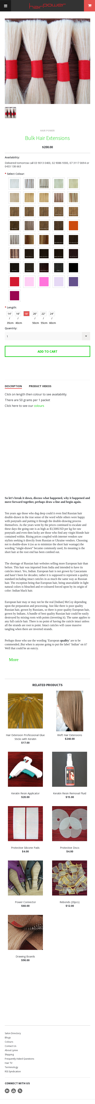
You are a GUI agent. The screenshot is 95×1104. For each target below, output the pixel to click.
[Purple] (73, 275)
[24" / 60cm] (52, 306)
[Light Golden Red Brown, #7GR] (73, 219)
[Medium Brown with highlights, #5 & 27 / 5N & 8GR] (14, 247)
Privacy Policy (37, 1101)
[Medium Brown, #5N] (29, 247)
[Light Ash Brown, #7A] (44, 219)
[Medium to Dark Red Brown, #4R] (73, 247)
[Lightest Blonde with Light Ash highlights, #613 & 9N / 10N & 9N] (59, 191)
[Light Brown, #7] (14, 219)
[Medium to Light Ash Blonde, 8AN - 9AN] (29, 205)
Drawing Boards (25, 949)
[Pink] (44, 275)
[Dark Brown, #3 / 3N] (14, 261)
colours (39, 399)
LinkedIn (7, 1084)
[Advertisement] (47, 989)
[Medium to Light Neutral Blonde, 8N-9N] (14, 205)
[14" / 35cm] (10, 306)
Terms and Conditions (16, 1101)
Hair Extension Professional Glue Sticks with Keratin (25, 730)
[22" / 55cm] (43, 306)
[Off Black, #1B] (59, 261)
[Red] (14, 275)
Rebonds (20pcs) (70, 895)
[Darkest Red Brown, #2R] (44, 261)
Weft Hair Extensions (69, 728)
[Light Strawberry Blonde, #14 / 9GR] (44, 191)
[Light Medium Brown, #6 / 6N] (59, 233)
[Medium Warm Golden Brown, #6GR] (73, 233)
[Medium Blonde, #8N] (59, 205)
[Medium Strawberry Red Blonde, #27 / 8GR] (73, 205)
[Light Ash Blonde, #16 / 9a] (14, 191)
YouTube (13, 1084)
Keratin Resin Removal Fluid (69, 786)
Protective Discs (69, 840)
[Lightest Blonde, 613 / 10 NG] (29, 177)
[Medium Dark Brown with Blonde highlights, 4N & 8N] (44, 247)
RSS (20, 1084)
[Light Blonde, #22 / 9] (73, 177)
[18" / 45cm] (26, 306)
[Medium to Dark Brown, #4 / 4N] (59, 247)
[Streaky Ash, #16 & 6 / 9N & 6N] (44, 233)
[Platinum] (14, 177)
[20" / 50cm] (35, 306)
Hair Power (47, 123)
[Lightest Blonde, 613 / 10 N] (44, 177)
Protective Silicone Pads (25, 840)
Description (13, 379)
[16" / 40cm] (18, 306)
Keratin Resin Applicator (25, 786)
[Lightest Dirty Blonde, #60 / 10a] (59, 177)
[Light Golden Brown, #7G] (59, 219)
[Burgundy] (14, 289)
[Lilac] (59, 275)
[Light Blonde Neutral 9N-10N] (29, 191)
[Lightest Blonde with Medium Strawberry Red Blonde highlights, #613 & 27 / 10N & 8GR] (73, 191)
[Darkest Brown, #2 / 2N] (29, 261)
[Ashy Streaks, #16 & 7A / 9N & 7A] (29, 233)
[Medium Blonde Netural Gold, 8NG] (44, 205)
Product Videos (40, 379)
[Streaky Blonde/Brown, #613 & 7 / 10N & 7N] (14, 233)
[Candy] (29, 275)
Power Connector (25, 895)
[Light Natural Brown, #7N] (29, 219)
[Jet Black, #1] (73, 261)
